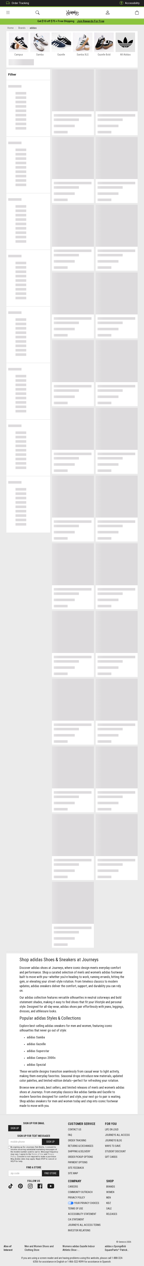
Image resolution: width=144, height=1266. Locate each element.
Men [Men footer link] (108, 1197)
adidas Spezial (36, 1065)
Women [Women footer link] (110, 1192)
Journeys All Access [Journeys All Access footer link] (117, 1135)
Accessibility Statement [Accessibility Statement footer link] (82, 1214)
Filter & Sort (28, 73)
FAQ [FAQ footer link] (70, 1135)
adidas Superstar (38, 1051)
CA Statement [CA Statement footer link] (76, 1219)
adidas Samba (36, 1038)
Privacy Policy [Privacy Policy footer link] (76, 1197)
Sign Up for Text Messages (33, 1135)
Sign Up (15, 1128)
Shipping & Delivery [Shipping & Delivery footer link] (79, 1151)
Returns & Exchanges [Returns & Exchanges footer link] (80, 1145)
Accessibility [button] (129, 3)
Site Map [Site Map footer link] (73, 1173)
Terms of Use (37, 1154)
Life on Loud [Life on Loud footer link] (111, 1129)
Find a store (33, 1167)
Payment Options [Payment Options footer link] (77, 1162)
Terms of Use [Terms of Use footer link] (75, 1208)
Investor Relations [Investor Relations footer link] (79, 1230)
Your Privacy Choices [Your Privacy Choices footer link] (83, 1203)
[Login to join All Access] (55, 22)
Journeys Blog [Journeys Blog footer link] (113, 1140)
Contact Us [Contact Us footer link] (74, 1129)
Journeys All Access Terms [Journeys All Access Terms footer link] (84, 1224)
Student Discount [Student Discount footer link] (115, 1151)
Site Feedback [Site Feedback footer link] (76, 1167)
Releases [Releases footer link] (111, 1214)
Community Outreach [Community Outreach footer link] (80, 1192)
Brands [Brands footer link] (110, 1186)
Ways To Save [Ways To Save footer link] (113, 1145)
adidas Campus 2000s (41, 1058)
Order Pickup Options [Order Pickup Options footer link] (80, 1156)
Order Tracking (16, 3)
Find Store (50, 1173)
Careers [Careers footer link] (73, 1186)
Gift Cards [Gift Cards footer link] (111, 1156)
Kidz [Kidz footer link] (108, 1203)
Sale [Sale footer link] (109, 1208)
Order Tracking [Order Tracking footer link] (77, 1140)
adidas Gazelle (36, 1045)
